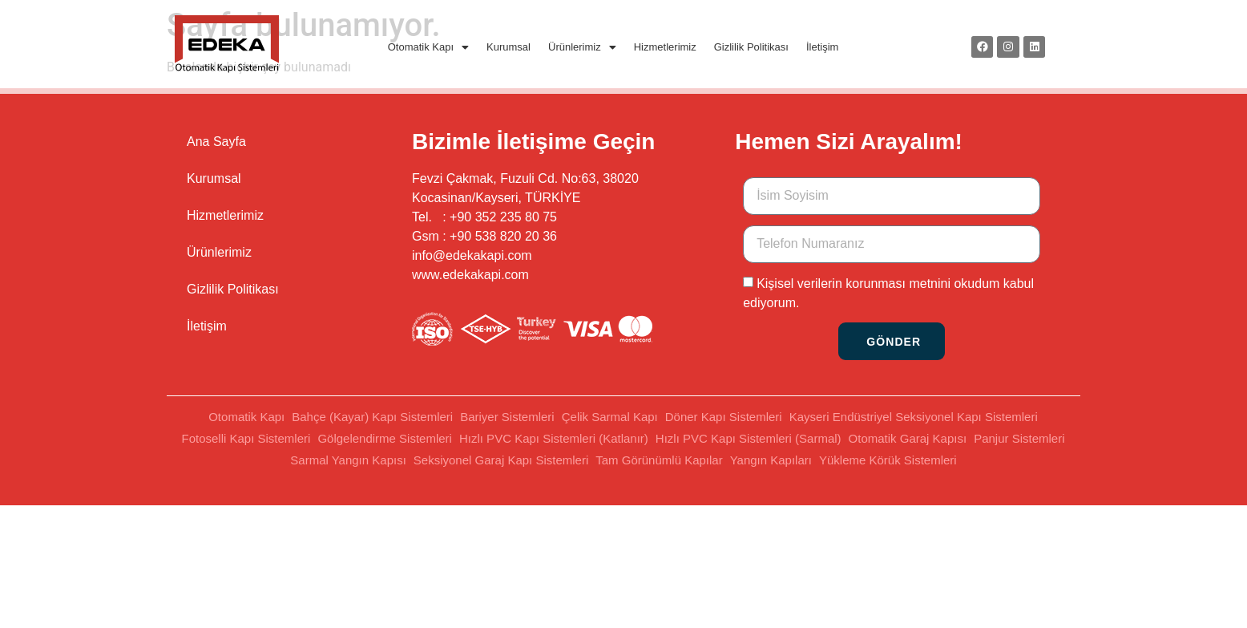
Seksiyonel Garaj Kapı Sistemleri (501, 460)
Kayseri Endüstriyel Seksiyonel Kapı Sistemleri (913, 416)
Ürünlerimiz (582, 47)
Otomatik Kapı (428, 47)
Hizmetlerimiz (665, 47)
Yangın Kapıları (771, 460)
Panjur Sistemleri (1019, 438)
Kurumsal (508, 47)
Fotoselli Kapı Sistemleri (245, 438)
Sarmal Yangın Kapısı (348, 460)
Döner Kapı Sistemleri (723, 416)
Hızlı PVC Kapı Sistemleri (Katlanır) (553, 438)
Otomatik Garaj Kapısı (908, 438)
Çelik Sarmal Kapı (610, 416)
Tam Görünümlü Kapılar (658, 460)
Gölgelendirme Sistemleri (384, 438)
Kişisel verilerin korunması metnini (853, 283)
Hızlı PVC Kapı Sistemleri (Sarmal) (748, 438)
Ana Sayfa (216, 141)
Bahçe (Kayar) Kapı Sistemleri (372, 416)
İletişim (822, 47)
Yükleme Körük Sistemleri (888, 460)
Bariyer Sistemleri (507, 416)
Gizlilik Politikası (751, 47)
